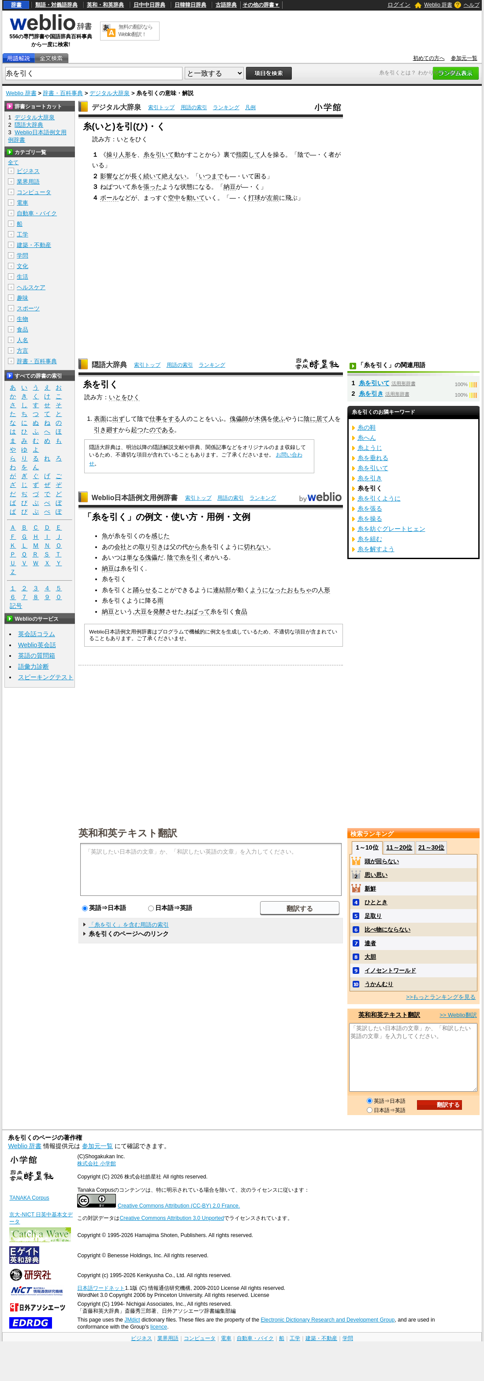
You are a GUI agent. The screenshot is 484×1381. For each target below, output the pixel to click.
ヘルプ (472, 5)
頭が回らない (382, 861)
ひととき (376, 902)
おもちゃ (299, 589)
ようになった (268, 589)
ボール (109, 197)
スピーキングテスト (46, 677)
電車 (22, 202)
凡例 (250, 107)
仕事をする (164, 418)
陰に (310, 418)
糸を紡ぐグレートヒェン (391, 528)
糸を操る (369, 518)
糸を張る (369, 508)
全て (13, 162)
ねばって (198, 611)
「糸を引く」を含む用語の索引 (129, 924)
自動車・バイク (37, 213)
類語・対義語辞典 (56, 5)
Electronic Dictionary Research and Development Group (328, 1320)
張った (152, 186)
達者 (370, 943)
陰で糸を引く (185, 557)
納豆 (229, 186)
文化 (22, 266)
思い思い (376, 875)
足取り (373, 916)
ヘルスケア (31, 287)
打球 (254, 197)
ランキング (226, 107)
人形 (324, 589)
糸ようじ (369, 447)
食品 (241, 611)
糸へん (366, 437)
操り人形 (118, 154)
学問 (22, 255)
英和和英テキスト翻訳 (127, 832)
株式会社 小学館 (96, 1163)
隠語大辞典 (109, 364)
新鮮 (370, 888)
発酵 (159, 611)
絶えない (174, 176)
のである (161, 429)
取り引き (151, 546)
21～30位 (431, 847)
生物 (22, 319)
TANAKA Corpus (29, 1198)
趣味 (22, 298)
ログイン (398, 4)
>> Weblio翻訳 (458, 1015)
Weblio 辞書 (438, 5)
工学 (22, 234)
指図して (248, 154)
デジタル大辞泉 (109, 93)
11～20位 (399, 847)
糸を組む (369, 538)
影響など (112, 176)
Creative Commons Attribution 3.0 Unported (171, 1218)
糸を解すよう (376, 548)
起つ (137, 429)
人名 (22, 340)
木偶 (260, 418)
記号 (16, 606)
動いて (195, 197)
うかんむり (379, 984)
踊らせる (145, 589)
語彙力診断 (33, 666)
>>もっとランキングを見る (441, 997)
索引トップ (161, 107)
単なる (136, 557)
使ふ (279, 418)
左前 (273, 197)
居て (322, 418)
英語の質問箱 (36, 655)
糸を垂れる (372, 457)
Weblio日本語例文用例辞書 (135, 497)
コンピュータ (34, 192)
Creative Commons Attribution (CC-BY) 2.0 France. (179, 1206)
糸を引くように (379, 498)
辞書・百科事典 (63, 93)
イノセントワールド (390, 970)
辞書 (16, 5)
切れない (256, 546)
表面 (100, 418)
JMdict (132, 1320)
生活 (22, 276)
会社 (120, 546)
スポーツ (28, 308)
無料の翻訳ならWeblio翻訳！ (136, 30)
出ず (118, 418)
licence (158, 1327)
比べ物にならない (387, 929)
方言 (22, 350)
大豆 (140, 611)
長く (137, 176)
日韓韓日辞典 (190, 5)
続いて (152, 176)
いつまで (211, 176)
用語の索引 (194, 107)
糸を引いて (158, 154)
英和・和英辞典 (105, 5)
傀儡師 (239, 418)
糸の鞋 (366, 427)
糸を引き (371, 393)
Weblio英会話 (37, 644)
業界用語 (28, 181)
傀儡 (151, 557)
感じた (160, 535)
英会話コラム (36, 633)
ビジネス (28, 171)
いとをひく (124, 397)
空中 (174, 197)
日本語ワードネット (101, 1288)
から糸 (197, 546)
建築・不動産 (34, 245)
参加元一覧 (464, 58)
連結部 (222, 589)
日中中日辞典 (149, 5)
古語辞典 (226, 5)
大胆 (370, 957)
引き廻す (106, 429)
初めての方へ (429, 58)
